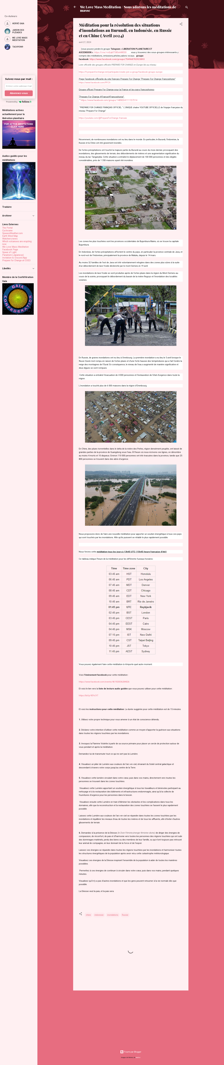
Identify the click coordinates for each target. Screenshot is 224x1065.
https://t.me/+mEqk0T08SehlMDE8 (110, 52)
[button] (181, 24)
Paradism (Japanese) (13, 255)
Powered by (18, 102)
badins (138, 1057)
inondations (112, 915)
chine (88, 915)
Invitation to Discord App (14, 257)
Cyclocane (7, 230)
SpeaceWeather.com (12, 233)
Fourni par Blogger (130, 1052)
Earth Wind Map (10, 236)
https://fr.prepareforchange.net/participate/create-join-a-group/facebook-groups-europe (121, 72)
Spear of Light (9, 252)
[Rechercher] (186, 7)
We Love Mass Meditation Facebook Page (15, 248)
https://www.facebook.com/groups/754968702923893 (117, 59)
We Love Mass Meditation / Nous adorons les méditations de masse (128, 9)
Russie (125, 915)
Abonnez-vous (19, 93)
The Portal (7, 227)
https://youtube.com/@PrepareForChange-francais (103, 118)
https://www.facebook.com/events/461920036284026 (104, 681)
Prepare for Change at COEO (16, 260)
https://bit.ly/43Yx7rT (88, 695)
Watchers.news (10, 238)
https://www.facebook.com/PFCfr (95, 82)
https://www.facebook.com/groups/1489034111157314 (108, 100)
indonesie (99, 915)
